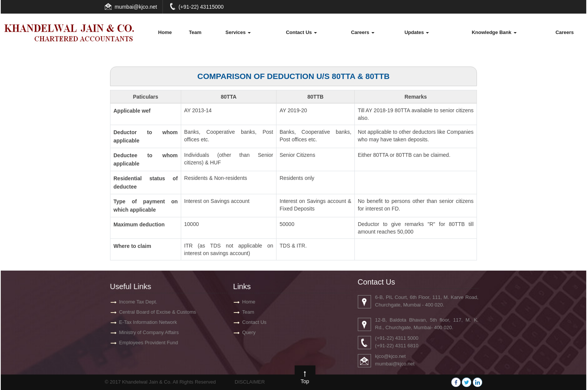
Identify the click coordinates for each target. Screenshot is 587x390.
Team (195, 32)
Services (238, 32)
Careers (362, 32)
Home (165, 32)
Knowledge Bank (494, 32)
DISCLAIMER (250, 382)
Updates (416, 32)
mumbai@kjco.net (136, 7)
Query (248, 332)
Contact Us (301, 32)
